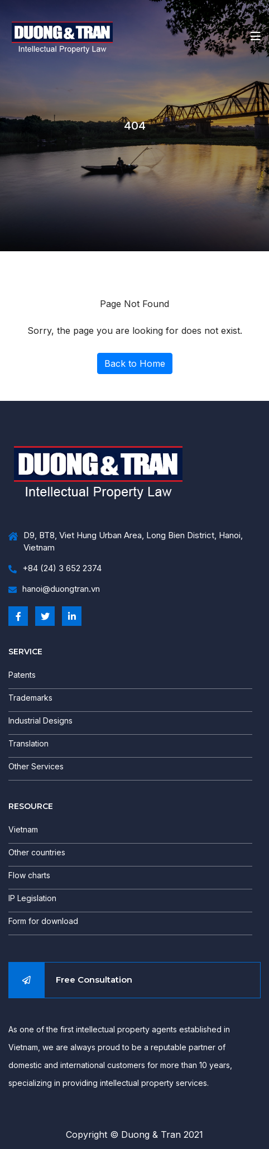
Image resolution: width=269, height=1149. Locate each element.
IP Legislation (32, 898)
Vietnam (23, 829)
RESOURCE (30, 806)
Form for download (43, 921)
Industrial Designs (40, 720)
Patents (22, 674)
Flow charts (29, 875)
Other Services (36, 766)
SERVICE (25, 652)
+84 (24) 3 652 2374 (55, 568)
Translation (28, 743)
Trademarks (30, 697)
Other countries (36, 852)
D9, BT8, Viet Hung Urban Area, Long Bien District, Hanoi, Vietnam (125, 542)
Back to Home (134, 363)
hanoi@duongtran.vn (54, 589)
